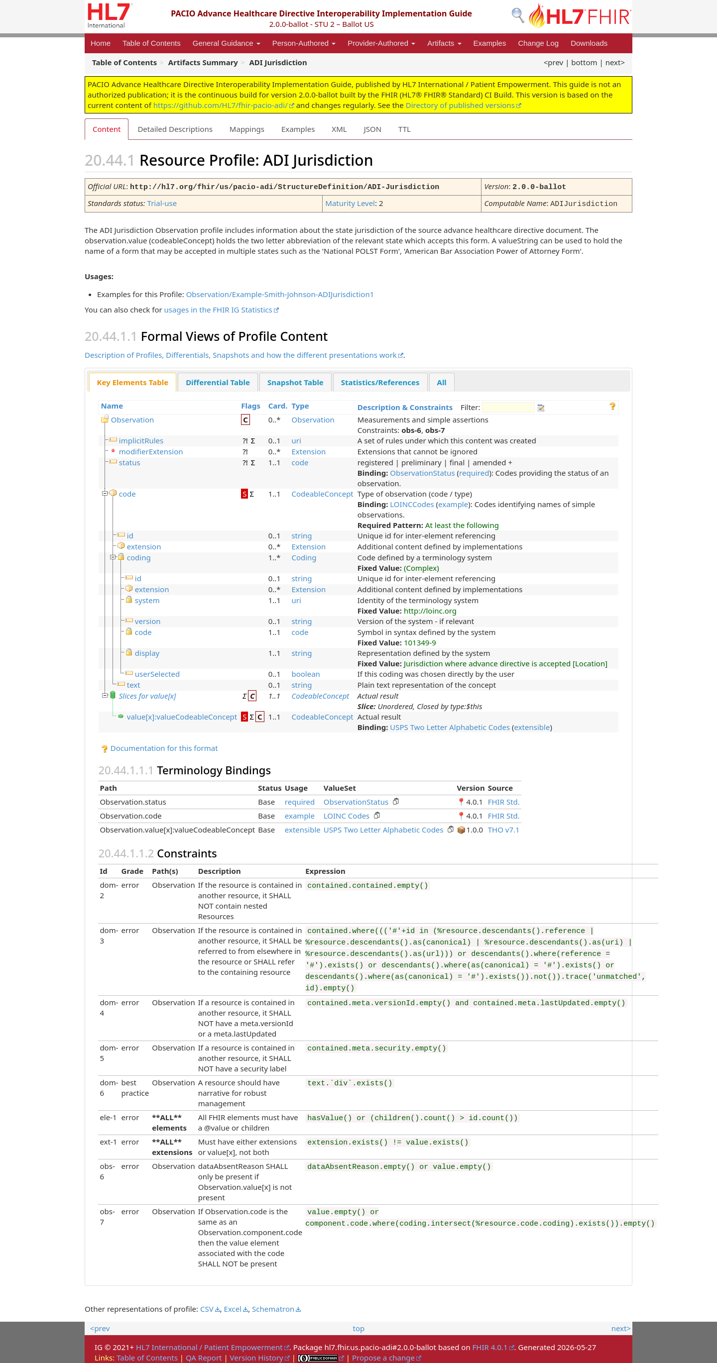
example (453, 502)
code (299, 460)
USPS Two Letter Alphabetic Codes (450, 725)
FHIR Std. (504, 800)
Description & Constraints (405, 405)
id (130, 533)
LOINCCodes (412, 502)
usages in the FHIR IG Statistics (218, 308)
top (359, 1326)
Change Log (538, 43)
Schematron (273, 1307)
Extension (308, 449)
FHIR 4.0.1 (490, 1345)
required (474, 471)
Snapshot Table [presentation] (295, 380)
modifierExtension (151, 449)
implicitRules (141, 438)
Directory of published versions (460, 105)
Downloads (589, 43)
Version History (256, 1356)
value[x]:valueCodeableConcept (182, 715)
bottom (584, 62)
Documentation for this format (159, 746)
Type (300, 404)
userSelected (157, 672)
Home (101, 43)
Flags (250, 404)
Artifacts (444, 43)
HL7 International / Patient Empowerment (209, 1345)
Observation (132, 417)
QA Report (204, 1356)
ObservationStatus (422, 471)
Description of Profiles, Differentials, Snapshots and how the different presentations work (241, 353)
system (147, 598)
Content (106, 129)
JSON (372, 129)
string (301, 533)
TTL (404, 129)
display (147, 651)
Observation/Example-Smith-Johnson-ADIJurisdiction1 (280, 292)
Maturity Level (350, 202)
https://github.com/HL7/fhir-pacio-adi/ (220, 105)
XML (339, 129)
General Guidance (226, 43)
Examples (490, 43)
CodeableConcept (322, 492)
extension (144, 544)
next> (615, 62)
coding (139, 555)
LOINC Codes (347, 814)
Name (112, 404)
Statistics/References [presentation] (380, 380)
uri (296, 438)
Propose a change (383, 1356)
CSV (207, 1307)
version (148, 619)
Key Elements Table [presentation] (133, 380)
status (129, 460)
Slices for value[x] (147, 694)
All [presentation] (442, 380)
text (133, 683)
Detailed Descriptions (174, 129)
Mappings (247, 129)
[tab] (133, 380)
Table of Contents (151, 43)
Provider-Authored (381, 43)
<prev (553, 62)
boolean (305, 672)
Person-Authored (304, 43)
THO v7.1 (504, 828)
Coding (303, 555)
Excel (233, 1307)
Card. (278, 404)
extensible (532, 725)
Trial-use (162, 202)
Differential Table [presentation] (218, 380)
